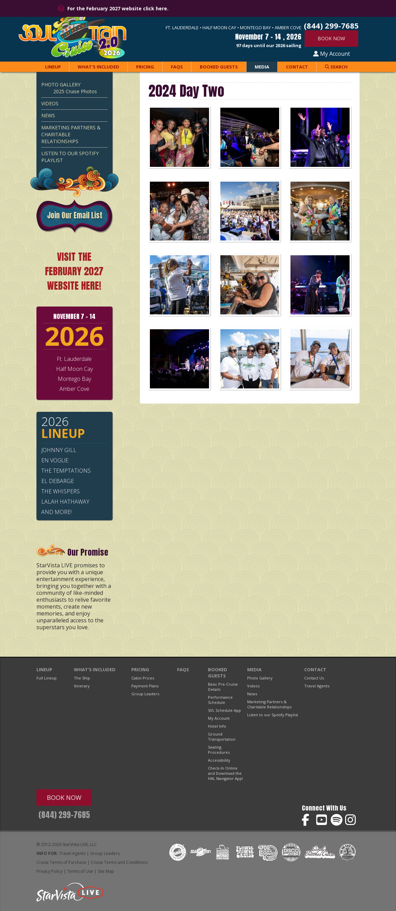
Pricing (145, 67)
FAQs (177, 67)
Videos (49, 103)
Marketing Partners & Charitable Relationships (71, 134)
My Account (331, 53)
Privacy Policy (49, 871)
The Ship (82, 677)
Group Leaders (145, 693)
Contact (297, 67)
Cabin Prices (142, 677)
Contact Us (314, 677)
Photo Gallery (60, 84)
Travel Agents (316, 685)
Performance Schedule (220, 700)
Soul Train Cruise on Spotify (337, 820)
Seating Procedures (219, 749)
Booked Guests (219, 67)
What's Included (98, 67)
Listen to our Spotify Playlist (70, 156)
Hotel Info (217, 726)
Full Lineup (46, 677)
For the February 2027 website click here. (117, 8)
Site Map (106, 871)
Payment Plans (144, 685)
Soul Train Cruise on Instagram (351, 820)
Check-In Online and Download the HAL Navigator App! (225, 773)
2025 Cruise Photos (75, 91)
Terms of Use (80, 871)
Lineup (53, 67)
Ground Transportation (221, 736)
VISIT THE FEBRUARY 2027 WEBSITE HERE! (74, 271)
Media (262, 67)
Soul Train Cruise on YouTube (322, 820)
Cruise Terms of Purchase (61, 862)
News (48, 115)
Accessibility (219, 760)
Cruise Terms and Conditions (119, 862)
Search (336, 67)
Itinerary (82, 685)
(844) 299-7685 (64, 815)
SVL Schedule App (224, 710)
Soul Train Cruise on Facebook (308, 820)
